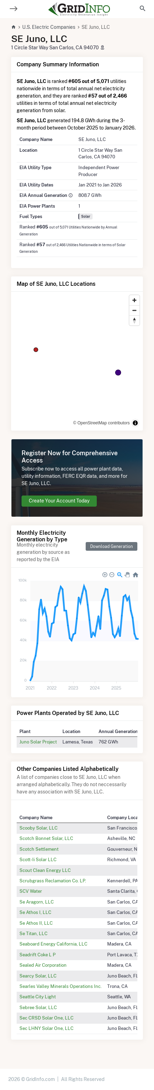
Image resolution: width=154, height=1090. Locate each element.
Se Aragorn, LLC (36, 902)
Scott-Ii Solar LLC (38, 859)
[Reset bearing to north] (134, 320)
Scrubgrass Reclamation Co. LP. (52, 880)
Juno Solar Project (38, 741)
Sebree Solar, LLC (38, 1007)
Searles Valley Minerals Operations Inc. (60, 986)
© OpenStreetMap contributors (101, 423)
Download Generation (111, 546)
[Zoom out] (134, 310)
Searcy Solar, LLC (38, 976)
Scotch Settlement (39, 849)
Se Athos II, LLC (36, 923)
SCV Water (30, 891)
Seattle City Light (37, 996)
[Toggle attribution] (135, 423)
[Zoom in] (134, 300)
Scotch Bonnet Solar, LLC (46, 838)
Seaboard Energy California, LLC (53, 944)
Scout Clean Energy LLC (45, 870)
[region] (77, 361)
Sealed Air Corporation (43, 965)
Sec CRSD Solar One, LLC (46, 1018)
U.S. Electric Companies (48, 27)
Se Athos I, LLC (35, 912)
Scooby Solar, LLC (38, 828)
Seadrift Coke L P (37, 954)
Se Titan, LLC (33, 933)
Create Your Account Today (59, 501)
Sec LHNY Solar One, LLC (46, 1028)
